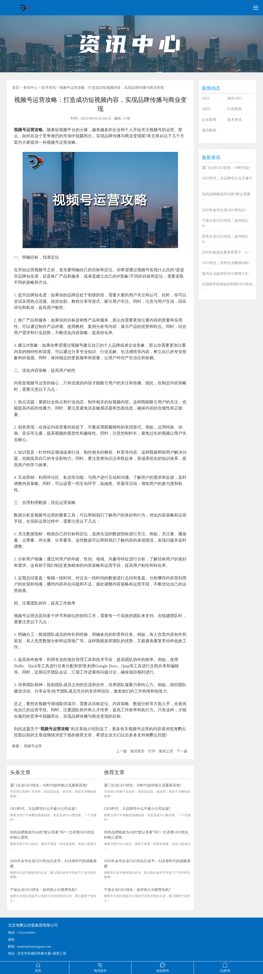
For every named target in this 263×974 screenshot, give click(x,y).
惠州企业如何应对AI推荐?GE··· (226, 274)
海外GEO (234, 98)
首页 (15, 88)
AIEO (206, 109)
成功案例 (209, 130)
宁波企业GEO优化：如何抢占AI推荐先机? (43, 890)
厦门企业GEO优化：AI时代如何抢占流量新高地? (49, 785)
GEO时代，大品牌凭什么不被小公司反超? (43, 809)
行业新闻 (234, 109)
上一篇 (121, 751)
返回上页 (166, 751)
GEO (205, 98)
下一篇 (182, 751)
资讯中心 (30, 88)
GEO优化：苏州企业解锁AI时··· (227, 263)
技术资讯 (48, 88)
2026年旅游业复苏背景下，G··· (226, 252)
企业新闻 (209, 120)
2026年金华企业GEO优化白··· (225, 210)
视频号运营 (33, 746)
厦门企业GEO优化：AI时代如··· (227, 168)
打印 (151, 751)
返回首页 (137, 751)
